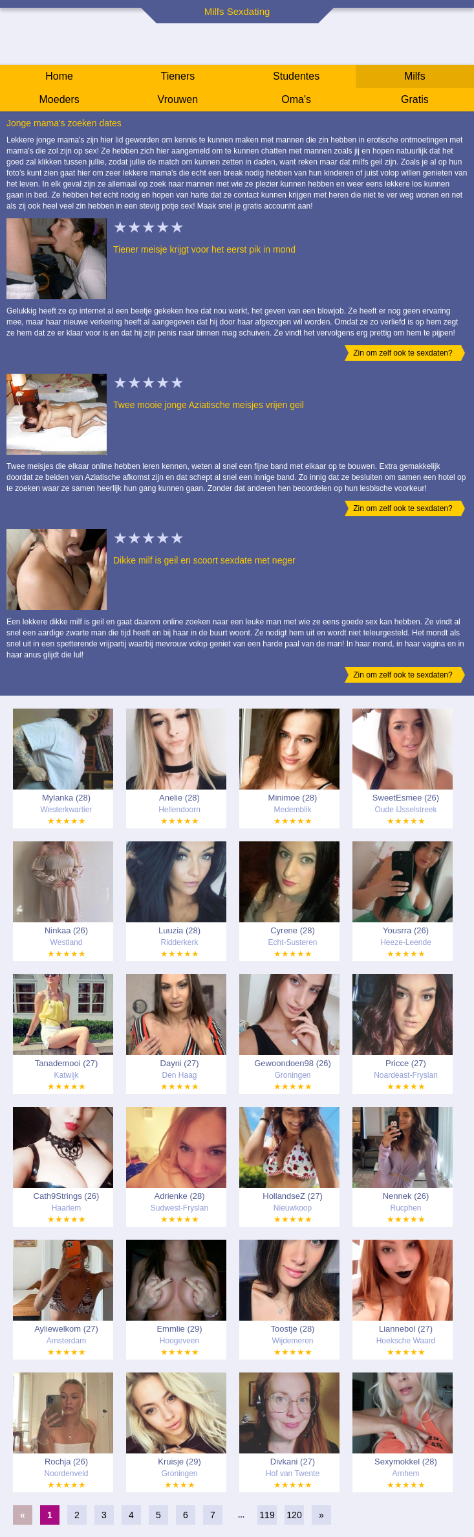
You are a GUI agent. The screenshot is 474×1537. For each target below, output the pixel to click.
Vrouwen (178, 99)
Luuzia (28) (179, 930)
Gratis (415, 99)
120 (293, 1515)
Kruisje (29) (179, 1461)
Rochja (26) (66, 1461)
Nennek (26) (406, 1196)
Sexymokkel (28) (405, 1461)
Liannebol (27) (406, 1329)
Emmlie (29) (179, 1329)
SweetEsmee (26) (405, 798)
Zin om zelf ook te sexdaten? (402, 353)
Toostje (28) (293, 1329)
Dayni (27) (179, 1063)
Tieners (177, 76)
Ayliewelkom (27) (66, 1329)
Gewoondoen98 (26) (292, 1063)
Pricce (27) (405, 1063)
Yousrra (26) (406, 930)
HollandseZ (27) (293, 1196)
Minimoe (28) (293, 798)
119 (266, 1515)
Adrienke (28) (179, 1196)
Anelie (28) (179, 798)
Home (59, 76)
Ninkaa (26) (66, 930)
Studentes (296, 76)
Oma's (296, 99)
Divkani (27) (292, 1461)
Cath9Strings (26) (67, 1196)
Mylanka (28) (66, 798)
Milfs (415, 76)
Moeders (59, 99)
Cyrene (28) (292, 930)
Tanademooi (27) (66, 1063)
